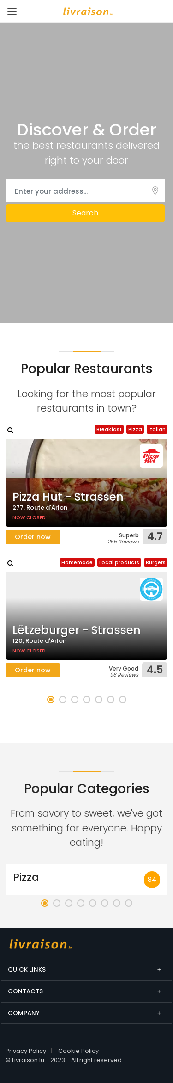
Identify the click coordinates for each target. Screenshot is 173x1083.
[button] (51, 699)
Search (85, 213)
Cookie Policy (78, 1050)
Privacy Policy (26, 1050)
